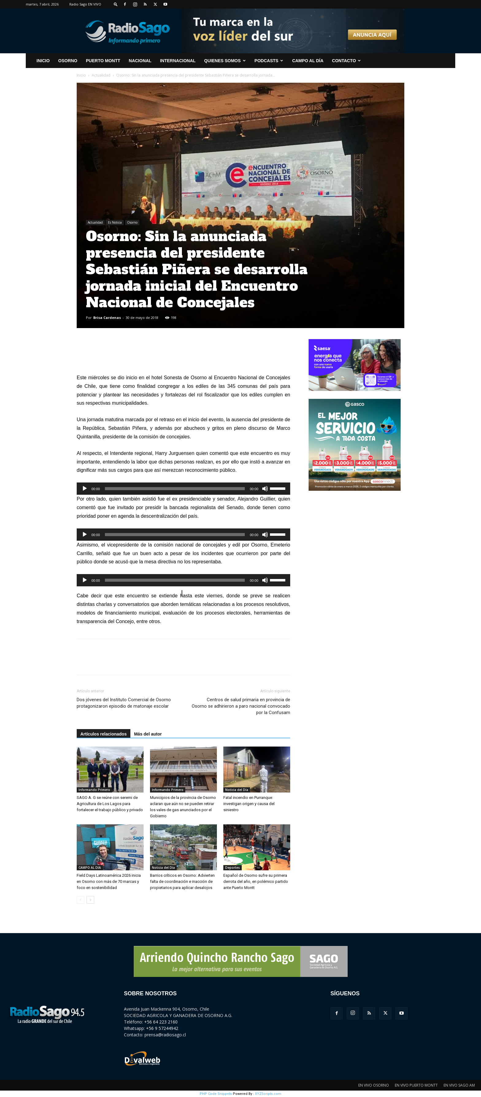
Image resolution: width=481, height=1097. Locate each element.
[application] (183, 488)
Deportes (232, 867)
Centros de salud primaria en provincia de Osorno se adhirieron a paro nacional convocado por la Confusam (241, 706)
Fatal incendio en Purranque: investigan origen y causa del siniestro (249, 803)
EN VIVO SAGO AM (459, 1085)
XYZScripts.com (268, 1094)
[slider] (175, 488)
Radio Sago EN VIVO (85, 4)
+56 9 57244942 (162, 1028)
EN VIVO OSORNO (373, 1085)
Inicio (81, 75)
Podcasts (269, 60)
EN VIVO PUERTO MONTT (416, 1085)
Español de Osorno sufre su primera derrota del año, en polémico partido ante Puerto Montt (255, 881)
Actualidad (101, 75)
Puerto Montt (103, 60)
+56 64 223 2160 (161, 1022)
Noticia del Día (236, 790)
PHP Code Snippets (216, 1094)
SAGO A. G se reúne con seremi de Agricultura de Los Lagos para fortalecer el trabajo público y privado (110, 803)
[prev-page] (80, 900)
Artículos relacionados (103, 734)
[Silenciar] (265, 489)
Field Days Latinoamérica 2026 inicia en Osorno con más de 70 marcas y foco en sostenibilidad (109, 881)
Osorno (67, 60)
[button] (115, 4)
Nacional (140, 60)
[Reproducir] (85, 489)
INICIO (43, 60)
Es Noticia (115, 222)
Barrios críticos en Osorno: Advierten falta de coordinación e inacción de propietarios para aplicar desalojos (182, 881)
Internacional (178, 60)
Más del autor (148, 734)
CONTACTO (346, 60)
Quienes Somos (225, 60)
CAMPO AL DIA (90, 867)
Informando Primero (94, 790)
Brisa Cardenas (107, 317)
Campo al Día (307, 60)
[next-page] (90, 900)
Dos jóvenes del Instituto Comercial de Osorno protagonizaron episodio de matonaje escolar (124, 703)
